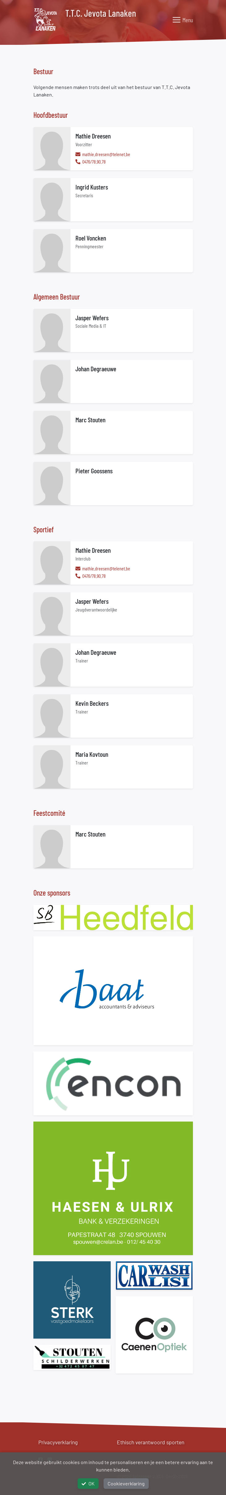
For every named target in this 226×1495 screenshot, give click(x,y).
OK (88, 1483)
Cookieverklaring (126, 1483)
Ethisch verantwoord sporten (150, 1442)
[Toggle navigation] (182, 20)
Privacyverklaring (58, 1442)
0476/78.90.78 (93, 161)
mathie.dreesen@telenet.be (105, 154)
